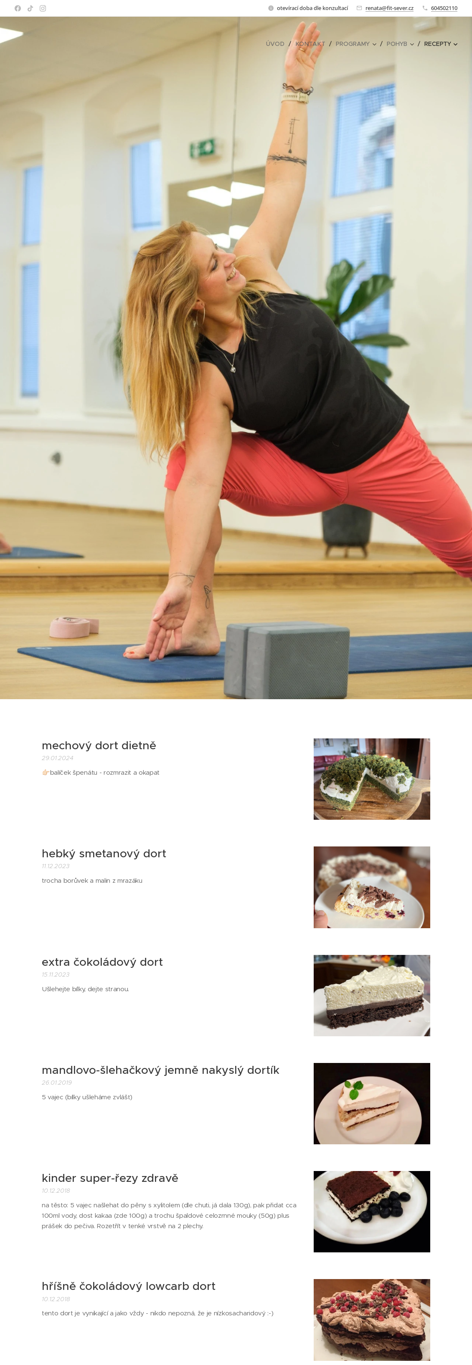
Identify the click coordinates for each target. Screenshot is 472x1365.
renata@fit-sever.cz (389, 8)
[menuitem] (279, 43)
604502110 (444, 8)
